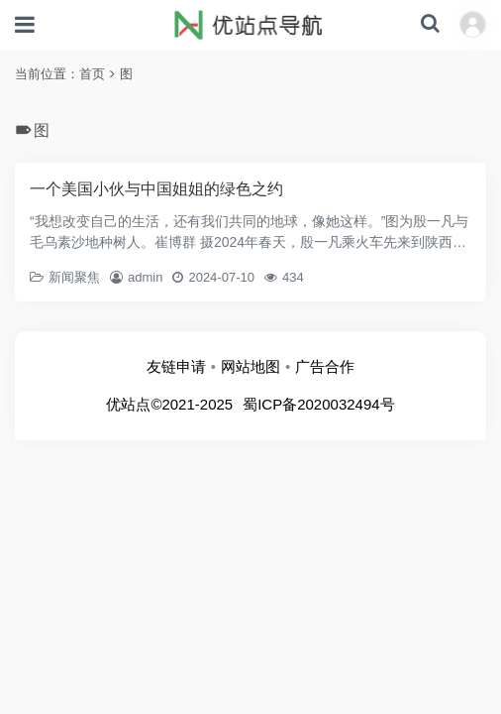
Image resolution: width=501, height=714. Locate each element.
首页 (92, 73)
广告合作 (324, 366)
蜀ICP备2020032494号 (318, 404)
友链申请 (176, 366)
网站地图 (250, 366)
